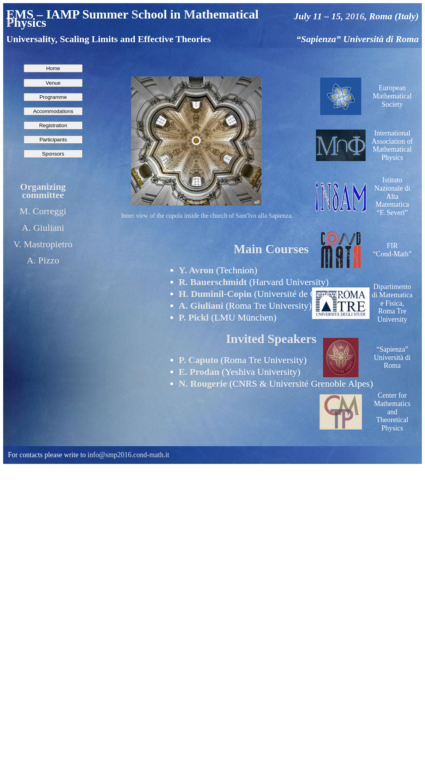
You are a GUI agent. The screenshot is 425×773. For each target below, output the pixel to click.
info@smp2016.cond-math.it (128, 455)
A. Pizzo (43, 260)
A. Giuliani (43, 227)
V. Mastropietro (42, 244)
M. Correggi (43, 211)
